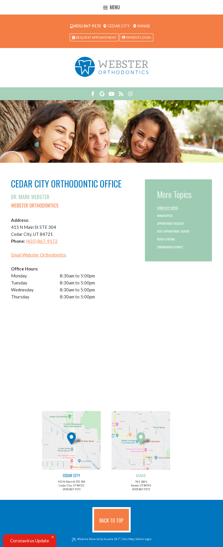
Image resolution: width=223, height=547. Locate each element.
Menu (111, 7)
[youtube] (111, 93)
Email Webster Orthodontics (38, 254)
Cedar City (116, 26)
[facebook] (92, 93)
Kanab (141, 26)
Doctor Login (143, 539)
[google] (102, 93)
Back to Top (111, 520)
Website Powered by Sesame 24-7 (96, 539)
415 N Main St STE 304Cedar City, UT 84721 (71, 449)
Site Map (128, 539)
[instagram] (130, 93)
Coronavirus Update (29, 540)
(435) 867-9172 (85, 26)
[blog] (121, 93)
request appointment (94, 37)
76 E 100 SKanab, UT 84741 (141, 449)
